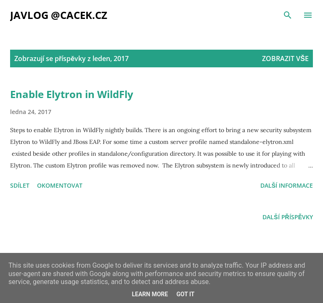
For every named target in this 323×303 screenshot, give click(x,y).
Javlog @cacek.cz (58, 15)
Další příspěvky (287, 217)
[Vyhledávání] (288, 15)
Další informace (286, 185)
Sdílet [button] (19, 185)
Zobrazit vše (285, 58)
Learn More (150, 294)
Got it (185, 294)
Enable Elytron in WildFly (71, 94)
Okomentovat (59, 185)
